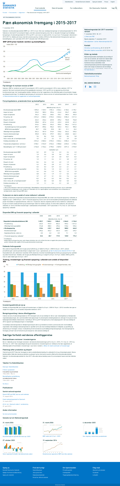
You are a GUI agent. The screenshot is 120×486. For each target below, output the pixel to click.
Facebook (95, 472)
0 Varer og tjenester (10, 372)
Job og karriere (37, 472)
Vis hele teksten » (89, 70)
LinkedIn (95, 475)
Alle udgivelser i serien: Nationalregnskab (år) (98, 41)
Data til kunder (57, 8)
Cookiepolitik (66, 472)
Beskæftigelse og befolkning (11, 378)
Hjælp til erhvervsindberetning (12, 472)
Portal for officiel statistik (40, 477)
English (113, 1)
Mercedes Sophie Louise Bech (93, 50)
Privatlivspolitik (67, 470)
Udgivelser (22, 12)
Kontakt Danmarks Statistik (11, 470)
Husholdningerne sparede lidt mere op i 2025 (16, 430)
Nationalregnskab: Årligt (91, 76)
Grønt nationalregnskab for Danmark (14, 399)
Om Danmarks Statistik (98, 8)
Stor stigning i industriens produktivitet (95, 430)
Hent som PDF (90, 36)
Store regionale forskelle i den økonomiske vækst (17, 448)
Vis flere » (6, 384)
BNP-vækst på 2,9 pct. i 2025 (53, 430)
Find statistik (40, 8)
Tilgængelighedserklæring (71, 475)
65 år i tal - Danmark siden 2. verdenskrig (15, 404)
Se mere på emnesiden (10, 414)
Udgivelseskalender (39, 475)
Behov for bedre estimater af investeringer (57, 346)
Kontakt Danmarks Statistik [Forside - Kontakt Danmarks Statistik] (83, 1)
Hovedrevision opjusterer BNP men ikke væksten (57, 448)
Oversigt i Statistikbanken (10, 367)
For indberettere (76, 8)
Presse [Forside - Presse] (106, 1)
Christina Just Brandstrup (92, 48)
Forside (5, 12)
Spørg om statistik (8, 475)
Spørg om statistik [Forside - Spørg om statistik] (97, 1)
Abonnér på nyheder (99, 470)
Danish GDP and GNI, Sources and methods (16, 394)
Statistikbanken (69, 1)
